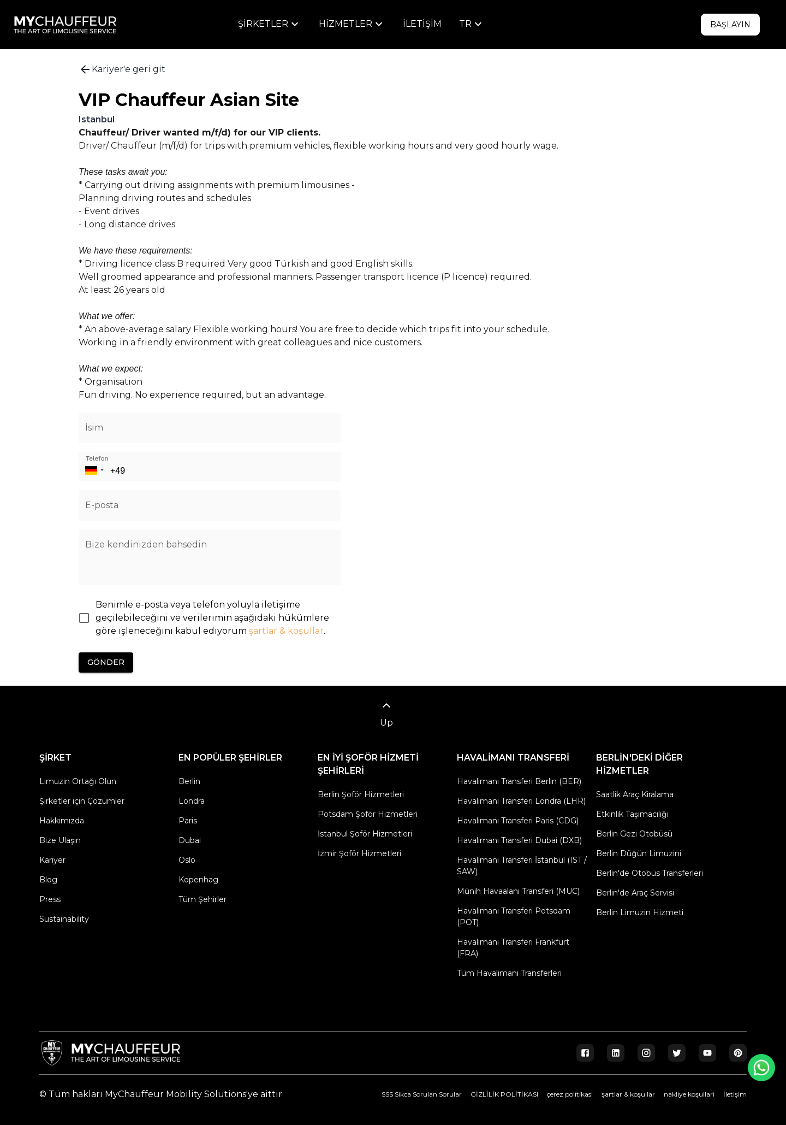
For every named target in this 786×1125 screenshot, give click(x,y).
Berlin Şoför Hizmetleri (361, 794)
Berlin (189, 781)
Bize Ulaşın (60, 840)
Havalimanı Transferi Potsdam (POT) (513, 916)
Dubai (189, 840)
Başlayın (730, 25)
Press (50, 899)
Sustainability (64, 919)
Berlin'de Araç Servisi (635, 893)
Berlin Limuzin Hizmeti (639, 912)
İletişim (422, 24)
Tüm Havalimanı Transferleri (509, 973)
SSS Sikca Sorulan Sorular (422, 1094)
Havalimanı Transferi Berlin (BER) (519, 781)
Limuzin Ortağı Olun (77, 781)
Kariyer (52, 860)
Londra (191, 801)
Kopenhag (198, 880)
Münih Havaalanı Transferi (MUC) (518, 891)
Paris (187, 821)
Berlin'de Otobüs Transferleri (649, 873)
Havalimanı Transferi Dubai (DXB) (519, 840)
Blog (48, 880)
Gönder (106, 662)
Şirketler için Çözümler (81, 801)
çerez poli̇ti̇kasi (570, 1094)
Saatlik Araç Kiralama (635, 794)
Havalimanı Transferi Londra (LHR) (521, 801)
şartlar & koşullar (286, 631)
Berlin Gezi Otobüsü (634, 834)
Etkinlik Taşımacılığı (632, 814)
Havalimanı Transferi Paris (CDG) (518, 821)
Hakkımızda (61, 821)
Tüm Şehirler (202, 899)
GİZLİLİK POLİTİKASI (504, 1094)
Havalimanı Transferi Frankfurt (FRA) (513, 947)
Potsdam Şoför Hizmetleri (368, 814)
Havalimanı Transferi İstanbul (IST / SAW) (522, 865)
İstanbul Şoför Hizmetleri (365, 834)
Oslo (186, 860)
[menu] (269, 24)
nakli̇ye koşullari (689, 1094)
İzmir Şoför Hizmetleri (359, 853)
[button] (93, 466)
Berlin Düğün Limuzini (638, 853)
